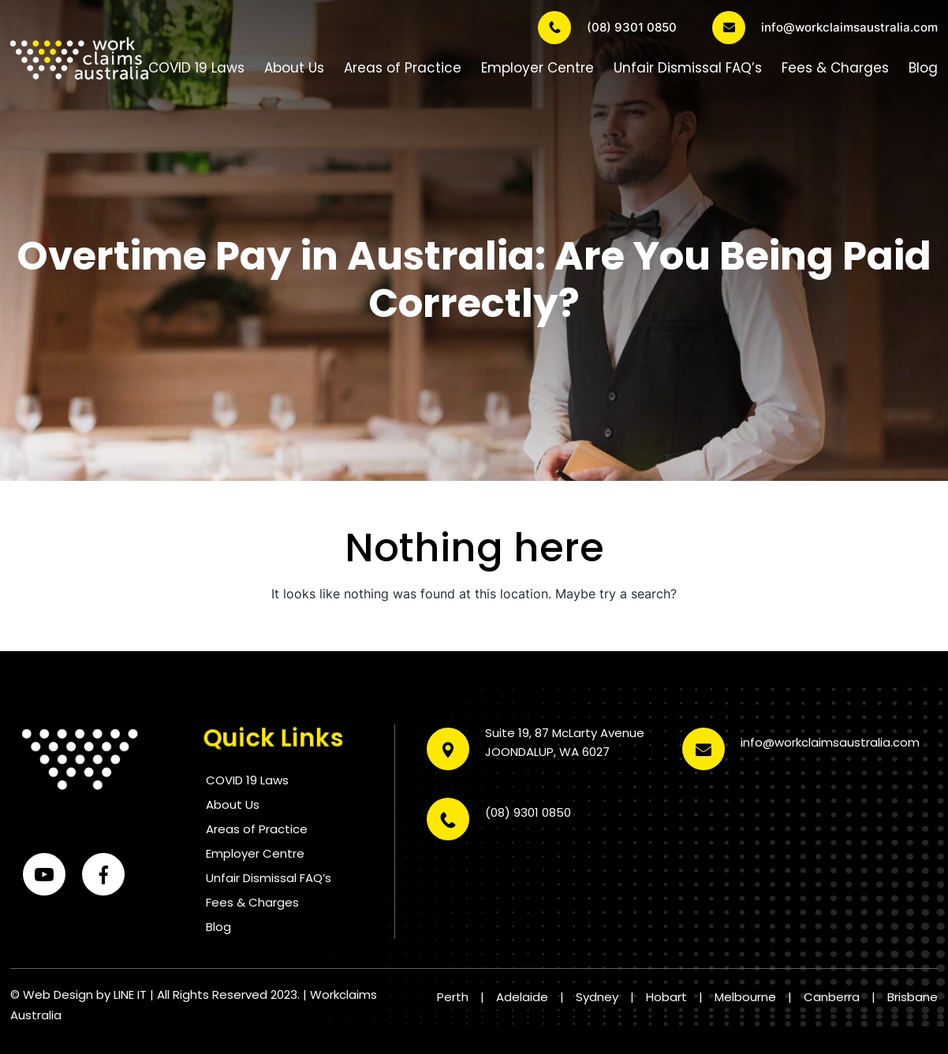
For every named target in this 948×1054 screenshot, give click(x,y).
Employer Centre (537, 67)
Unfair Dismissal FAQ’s (688, 67)
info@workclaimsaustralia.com (825, 27)
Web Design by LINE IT (85, 994)
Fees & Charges (835, 67)
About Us (294, 67)
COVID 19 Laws (196, 67)
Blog (923, 67)
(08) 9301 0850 (607, 27)
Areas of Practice (402, 67)
